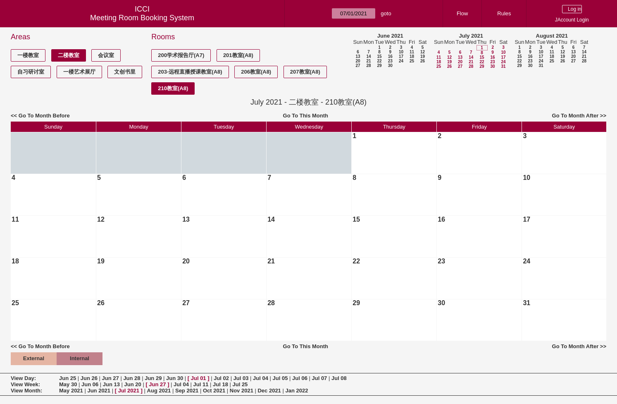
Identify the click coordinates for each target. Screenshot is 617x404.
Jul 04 (260, 378)
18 (412, 56)
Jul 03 (241, 378)
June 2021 (390, 36)
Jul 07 (319, 378)
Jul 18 (220, 384)
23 (390, 61)
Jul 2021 (128, 390)
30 (390, 65)
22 (379, 61)
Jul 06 (299, 378)
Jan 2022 (296, 390)
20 (357, 61)
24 (401, 61)
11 (412, 52)
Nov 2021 (241, 390)
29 (379, 65)
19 (422, 56)
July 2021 (471, 36)
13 (357, 56)
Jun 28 (131, 378)
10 (401, 52)
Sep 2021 (186, 390)
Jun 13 (111, 384)
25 (412, 61)
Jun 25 (67, 378)
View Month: (26, 390)
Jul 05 (280, 378)
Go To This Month (306, 115)
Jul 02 (221, 378)
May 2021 (71, 390)
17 (401, 56)
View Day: (23, 378)
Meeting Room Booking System (142, 18)
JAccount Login (572, 20)
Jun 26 (89, 378)
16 (390, 56)
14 (368, 56)
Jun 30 (174, 378)
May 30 (68, 384)
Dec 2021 (269, 390)
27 (357, 65)
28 (368, 65)
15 (379, 56)
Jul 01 (198, 378)
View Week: (25, 384)
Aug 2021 (159, 390)
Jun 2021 (98, 390)
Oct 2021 (214, 390)
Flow (462, 13)
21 (368, 61)
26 (422, 61)
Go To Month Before (44, 115)
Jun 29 (153, 378)
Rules (504, 13)
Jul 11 (201, 384)
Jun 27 (110, 378)
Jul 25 (240, 384)
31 (503, 66)
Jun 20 (132, 384)
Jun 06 (89, 384)
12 (422, 52)
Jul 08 (339, 378)
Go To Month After (575, 115)
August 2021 (552, 36)
